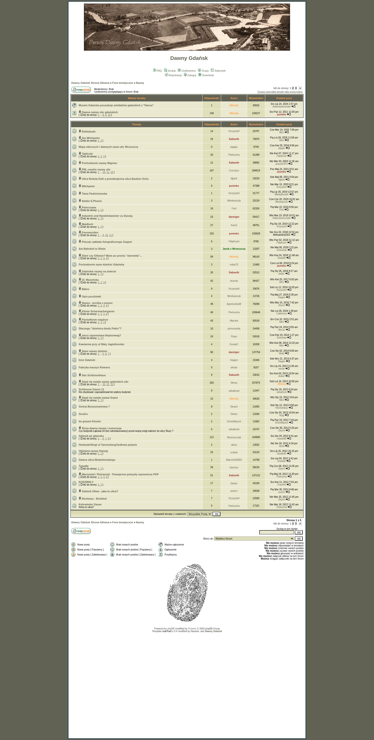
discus (281, 329)
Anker (282, 376)
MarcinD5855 (234, 459)
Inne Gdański (87, 360)
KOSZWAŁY (86, 482)
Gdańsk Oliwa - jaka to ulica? (100, 491)
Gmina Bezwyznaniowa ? (94, 406)
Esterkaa (281, 337)
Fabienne (282, 156)
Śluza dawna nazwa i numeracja (101, 428)
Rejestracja (173, 75)
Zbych (281, 305)
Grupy (203, 70)
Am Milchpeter (91, 138)
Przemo (192, 628)
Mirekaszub (234, 200)
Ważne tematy (136, 98)
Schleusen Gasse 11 (91, 389)
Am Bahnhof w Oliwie (92, 248)
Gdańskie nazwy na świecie (99, 271)
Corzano (234, 170)
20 (104, 384)
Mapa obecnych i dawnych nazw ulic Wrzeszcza (108, 146)
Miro (281, 132)
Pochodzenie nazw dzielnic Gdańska (101, 264)
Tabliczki (87, 153)
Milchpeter (88, 186)
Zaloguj (190, 75)
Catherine (281, 313)
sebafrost (234, 390)
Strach (234, 406)
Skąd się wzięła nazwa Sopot (100, 397)
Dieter (233, 413)
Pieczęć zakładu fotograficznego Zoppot (107, 241)
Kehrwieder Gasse (90, 504)
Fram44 (281, 484)
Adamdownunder (282, 106)
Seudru (83, 413)
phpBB (171, 628)
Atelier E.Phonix (92, 201)
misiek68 (281, 438)
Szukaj (170, 70)
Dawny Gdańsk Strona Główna (90, 82)
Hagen (281, 297)
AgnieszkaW (234, 303)
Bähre (85, 289)
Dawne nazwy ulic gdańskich (100, 112)
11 (108, 172)
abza (234, 444)
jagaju (233, 146)
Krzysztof (234, 131)
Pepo (234, 336)
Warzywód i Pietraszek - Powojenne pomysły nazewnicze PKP (120, 474)
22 (111, 384)
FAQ (157, 70)
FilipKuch (234, 241)
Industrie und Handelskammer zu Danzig (107, 215)
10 (109, 115)
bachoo (234, 467)
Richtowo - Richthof (94, 498)
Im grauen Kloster (90, 421)
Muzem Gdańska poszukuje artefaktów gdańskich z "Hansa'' (116, 105)
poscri (233, 490)
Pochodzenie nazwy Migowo (99, 163)
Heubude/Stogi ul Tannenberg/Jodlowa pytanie (108, 444)
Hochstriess (281, 408)
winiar (234, 367)
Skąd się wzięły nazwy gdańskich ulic (105, 381)
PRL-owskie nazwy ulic (96, 169)
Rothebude (88, 131)
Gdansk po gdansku (91, 435)
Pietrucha (234, 154)
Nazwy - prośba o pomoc (97, 302)
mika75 (234, 264)
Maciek (234, 320)
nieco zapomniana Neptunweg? (101, 335)
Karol (234, 225)
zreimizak (281, 250)
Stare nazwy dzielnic (94, 351)
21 (108, 384)
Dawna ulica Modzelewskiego (97, 459)
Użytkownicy (187, 70)
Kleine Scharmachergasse (98, 311)
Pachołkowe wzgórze (95, 319)
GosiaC (234, 344)
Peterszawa (89, 207)
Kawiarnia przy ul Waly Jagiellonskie (101, 344)
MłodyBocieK (281, 194)
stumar (234, 280)
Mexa (234, 382)
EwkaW (282, 258)
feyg (281, 415)
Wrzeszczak (234, 437)
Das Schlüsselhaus (94, 375)
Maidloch (87, 224)
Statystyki (218, 70)
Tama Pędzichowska (94, 193)
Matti (281, 353)
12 (111, 172)
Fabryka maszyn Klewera (94, 367)
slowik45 (281, 453)
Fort (234, 208)
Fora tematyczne (122, 82)
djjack (234, 178)
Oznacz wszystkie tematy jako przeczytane (280, 91)
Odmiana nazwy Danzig (93, 450)
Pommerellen (90, 232)
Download (206, 75)
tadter (282, 273)
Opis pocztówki (91, 296)
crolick (234, 452)
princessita (234, 328)
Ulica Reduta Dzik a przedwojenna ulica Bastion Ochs (115, 178)
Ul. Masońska (90, 279)
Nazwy (140, 82)
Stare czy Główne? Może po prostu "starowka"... (112, 255)
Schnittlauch (234, 421)
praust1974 (282, 164)
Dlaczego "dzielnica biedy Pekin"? (100, 328)
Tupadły (83, 466)
